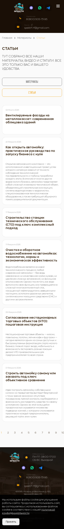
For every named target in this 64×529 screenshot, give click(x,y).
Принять (11, 522)
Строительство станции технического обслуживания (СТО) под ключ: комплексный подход (30, 223)
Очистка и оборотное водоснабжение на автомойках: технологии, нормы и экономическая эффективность (31, 255)
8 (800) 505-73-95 (36, 19)
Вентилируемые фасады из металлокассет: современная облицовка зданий (30, 119)
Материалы (32, 81)
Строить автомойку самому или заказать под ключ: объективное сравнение (31, 377)
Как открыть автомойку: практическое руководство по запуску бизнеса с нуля (30, 151)
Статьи (32, 92)
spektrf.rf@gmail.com (36, 28)
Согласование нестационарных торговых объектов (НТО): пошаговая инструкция (31, 321)
